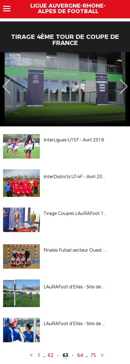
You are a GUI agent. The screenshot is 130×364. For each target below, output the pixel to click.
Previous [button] (6, 82)
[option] (65, 89)
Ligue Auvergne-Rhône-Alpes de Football (68, 8)
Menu (9, 8)
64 (80, 355)
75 (93, 355)
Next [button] (123, 82)
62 (50, 355)
